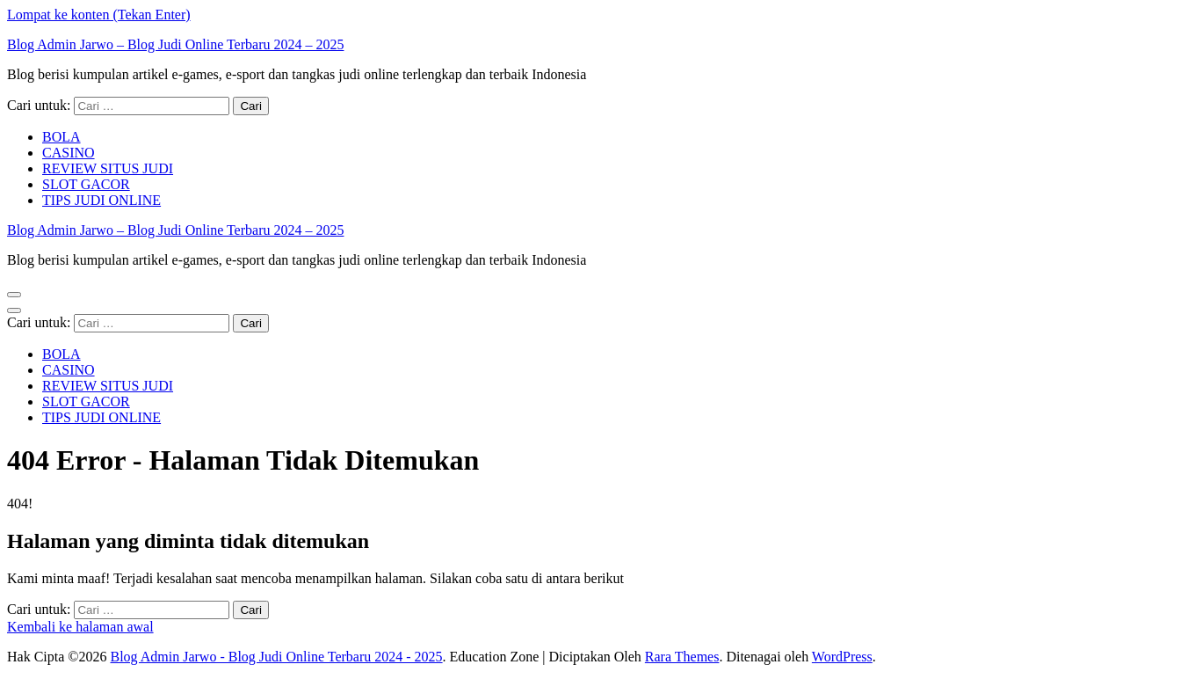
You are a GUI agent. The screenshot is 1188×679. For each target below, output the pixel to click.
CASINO (68, 152)
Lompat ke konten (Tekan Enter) (99, 14)
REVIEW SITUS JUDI (107, 168)
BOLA (61, 136)
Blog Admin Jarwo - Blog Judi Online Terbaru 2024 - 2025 (276, 656)
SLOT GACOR (86, 184)
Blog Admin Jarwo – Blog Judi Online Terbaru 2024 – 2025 (175, 44)
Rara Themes (682, 656)
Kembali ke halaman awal (80, 626)
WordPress (842, 656)
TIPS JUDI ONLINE (101, 200)
